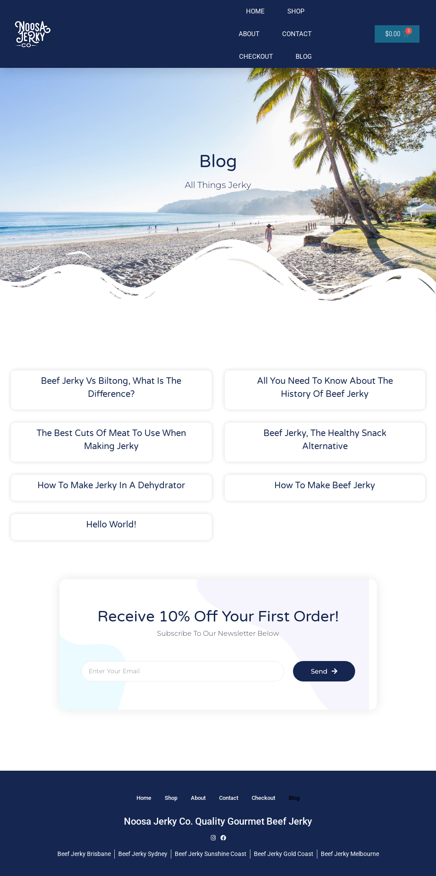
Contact (297, 34)
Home (255, 11)
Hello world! (111, 525)
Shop (295, 11)
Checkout (256, 56)
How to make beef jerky (324, 485)
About (249, 34)
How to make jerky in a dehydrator (111, 485)
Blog (304, 56)
